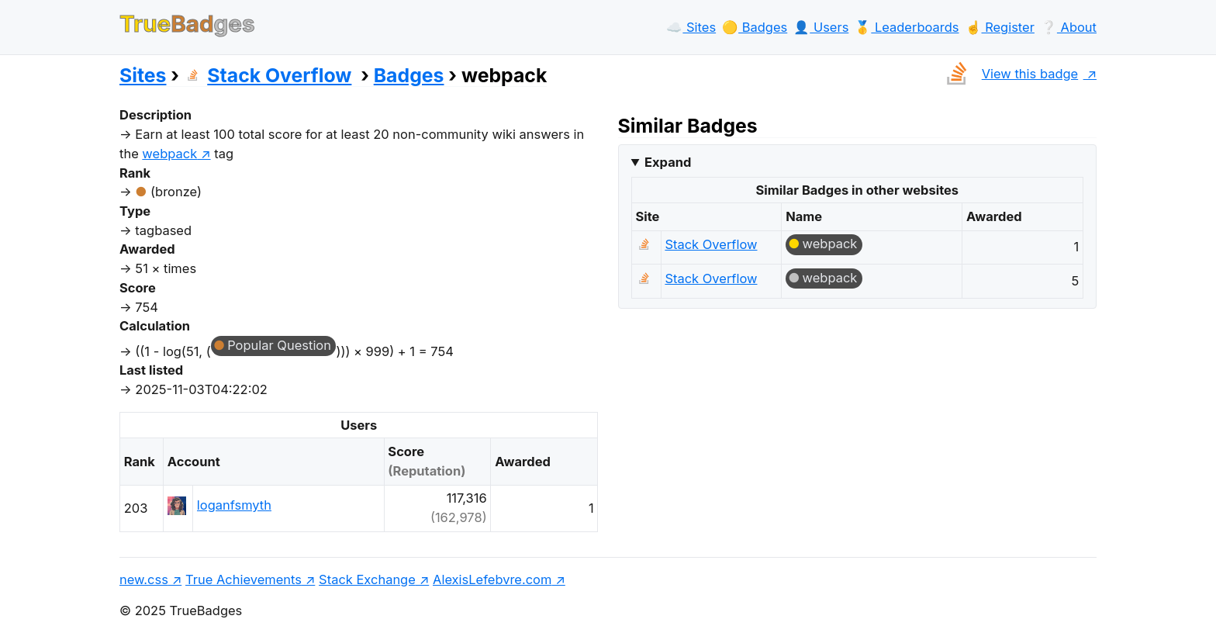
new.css (143, 579)
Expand (667, 162)
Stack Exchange (367, 579)
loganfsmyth (234, 505)
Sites (142, 75)
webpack (830, 243)
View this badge (1008, 73)
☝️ (1000, 27)
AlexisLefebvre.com (492, 579)
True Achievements (243, 579)
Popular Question (279, 345)
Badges (409, 75)
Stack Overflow (268, 75)
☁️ (691, 27)
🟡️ (754, 27)
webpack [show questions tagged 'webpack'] (169, 153)
